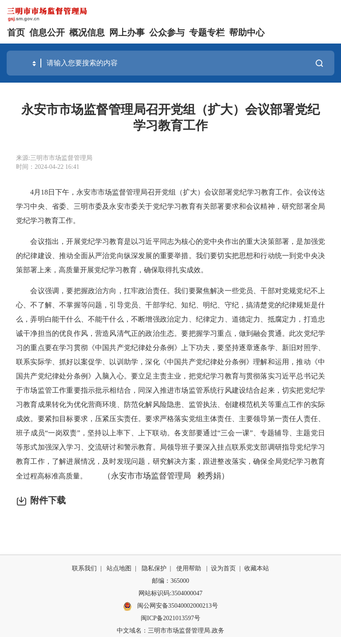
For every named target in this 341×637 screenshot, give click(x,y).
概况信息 (87, 32)
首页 (16, 32)
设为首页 (223, 568)
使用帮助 (188, 568)
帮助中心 (247, 32)
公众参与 (167, 32)
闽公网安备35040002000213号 (170, 606)
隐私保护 (154, 568)
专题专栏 (207, 32)
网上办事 (127, 32)
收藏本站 (256, 568)
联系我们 (84, 568)
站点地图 (119, 568)
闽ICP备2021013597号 (170, 618)
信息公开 (47, 32)
